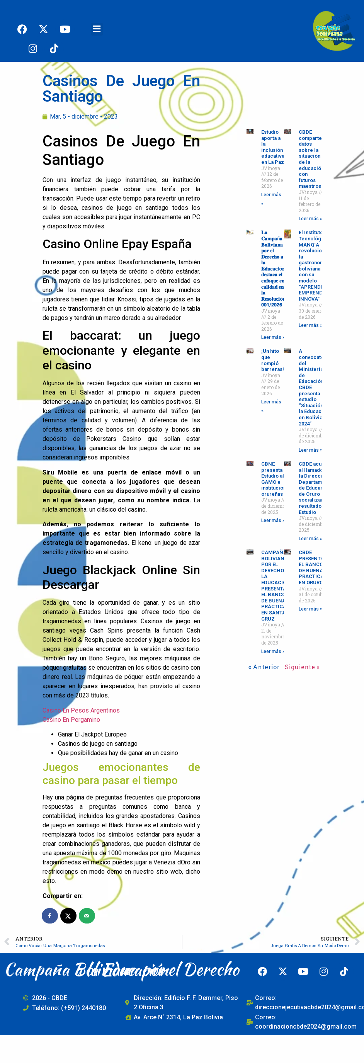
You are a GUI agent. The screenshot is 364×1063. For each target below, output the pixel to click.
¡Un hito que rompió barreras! (272, 360)
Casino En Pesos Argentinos (81, 710)
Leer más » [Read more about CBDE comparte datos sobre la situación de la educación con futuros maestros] (310, 218)
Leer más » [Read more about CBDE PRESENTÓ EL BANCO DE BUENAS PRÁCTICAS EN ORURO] (310, 609)
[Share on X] (69, 916)
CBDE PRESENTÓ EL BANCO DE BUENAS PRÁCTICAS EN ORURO (313, 567)
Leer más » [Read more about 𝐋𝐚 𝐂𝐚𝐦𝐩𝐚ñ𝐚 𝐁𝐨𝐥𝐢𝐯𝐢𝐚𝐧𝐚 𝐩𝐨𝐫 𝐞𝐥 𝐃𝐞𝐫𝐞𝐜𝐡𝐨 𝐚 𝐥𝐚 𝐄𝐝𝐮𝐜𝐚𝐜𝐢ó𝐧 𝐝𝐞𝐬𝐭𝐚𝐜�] (273, 337)
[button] (97, 29)
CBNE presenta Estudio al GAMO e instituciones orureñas (276, 479)
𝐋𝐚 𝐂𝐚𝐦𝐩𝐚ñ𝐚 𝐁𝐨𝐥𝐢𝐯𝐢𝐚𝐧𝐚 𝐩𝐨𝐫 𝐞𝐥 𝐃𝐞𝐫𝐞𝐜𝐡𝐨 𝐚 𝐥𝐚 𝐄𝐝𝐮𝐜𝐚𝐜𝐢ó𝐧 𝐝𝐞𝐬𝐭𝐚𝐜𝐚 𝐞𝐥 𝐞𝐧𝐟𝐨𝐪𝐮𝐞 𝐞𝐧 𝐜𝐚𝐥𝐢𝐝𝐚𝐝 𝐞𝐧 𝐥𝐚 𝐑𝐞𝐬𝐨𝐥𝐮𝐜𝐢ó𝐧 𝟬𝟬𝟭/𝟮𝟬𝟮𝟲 (273, 269)
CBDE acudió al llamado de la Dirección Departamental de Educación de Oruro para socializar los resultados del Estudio (316, 488)
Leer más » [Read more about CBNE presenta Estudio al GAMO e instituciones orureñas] (273, 520)
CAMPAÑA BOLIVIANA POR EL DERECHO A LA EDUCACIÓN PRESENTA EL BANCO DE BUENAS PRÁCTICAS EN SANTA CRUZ (275, 585)
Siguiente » (302, 667)
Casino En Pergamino (71, 719)
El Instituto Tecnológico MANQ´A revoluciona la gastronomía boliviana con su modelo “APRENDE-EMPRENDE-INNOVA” (314, 266)
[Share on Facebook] (50, 916)
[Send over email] (87, 916)
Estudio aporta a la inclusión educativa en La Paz (272, 147)
